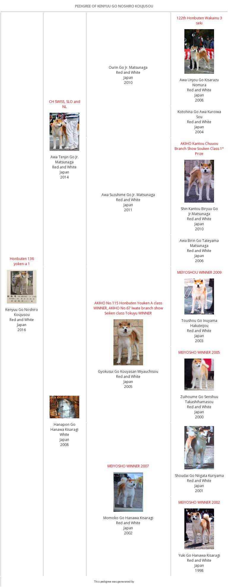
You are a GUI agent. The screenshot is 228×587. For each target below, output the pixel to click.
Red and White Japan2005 (128, 381)
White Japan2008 (64, 439)
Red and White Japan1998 (199, 565)
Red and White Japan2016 (22, 324)
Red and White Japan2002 (128, 528)
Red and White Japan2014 (64, 172)
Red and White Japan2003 (199, 335)
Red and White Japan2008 (199, 95)
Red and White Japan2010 (128, 77)
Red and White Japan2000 (199, 411)
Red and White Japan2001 (199, 485)
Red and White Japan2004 (199, 126)
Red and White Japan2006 (199, 255)
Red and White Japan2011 (128, 204)
